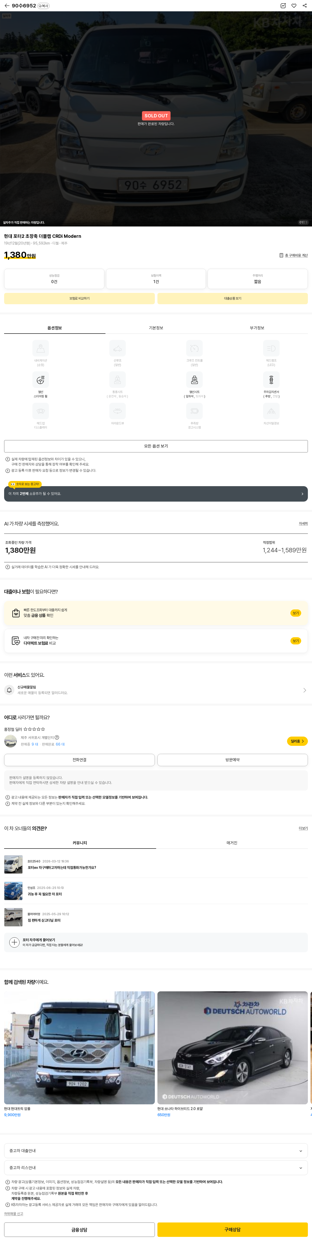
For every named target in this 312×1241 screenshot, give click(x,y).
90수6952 (31, 6)
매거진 (232, 843)
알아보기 (156, 613)
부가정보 (257, 328)
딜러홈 (295, 741)
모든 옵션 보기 (156, 446)
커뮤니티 (80, 843)
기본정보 (156, 328)
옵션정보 (55, 328)
